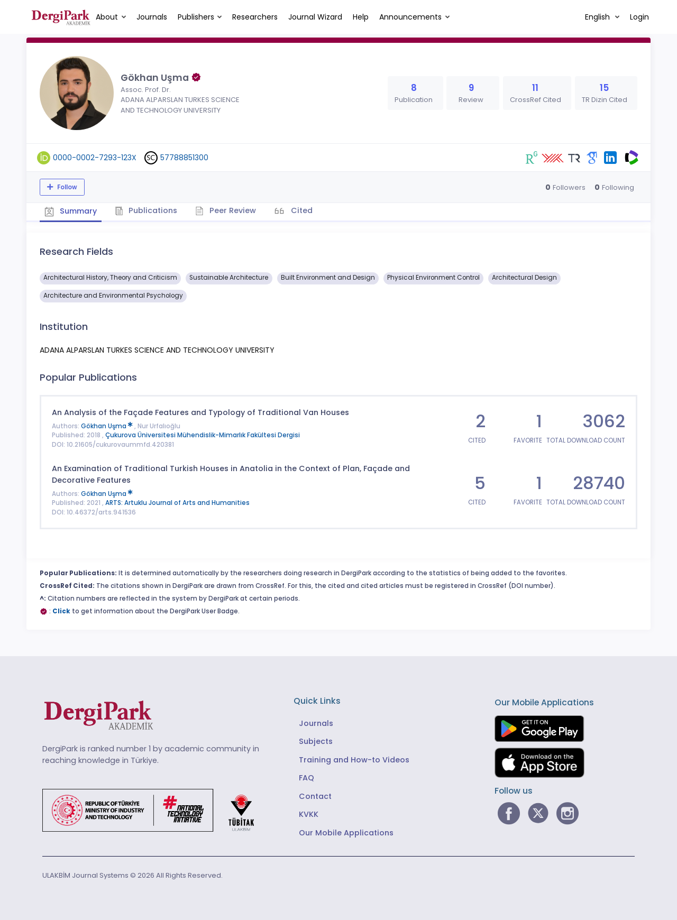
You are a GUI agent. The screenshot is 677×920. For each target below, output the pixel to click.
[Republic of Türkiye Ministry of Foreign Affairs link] (155, 809)
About (107, 17)
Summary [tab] (71, 211)
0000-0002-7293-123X (94, 157)
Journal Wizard (315, 17)
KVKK (308, 814)
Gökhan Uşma (107, 425)
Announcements (410, 17)
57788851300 (184, 157)
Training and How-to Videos (354, 759)
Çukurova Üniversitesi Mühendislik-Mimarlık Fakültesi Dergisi (202, 435)
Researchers (255, 17)
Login (639, 17)
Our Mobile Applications (346, 832)
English (598, 17)
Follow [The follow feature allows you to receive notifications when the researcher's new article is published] (66, 187)
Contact (315, 795)
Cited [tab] (303, 210)
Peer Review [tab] (227, 210)
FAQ (306, 777)
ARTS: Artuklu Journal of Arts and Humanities (177, 503)
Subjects (316, 741)
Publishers (196, 17)
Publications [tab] (147, 210)
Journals (151, 17)
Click (61, 610)
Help (361, 17)
